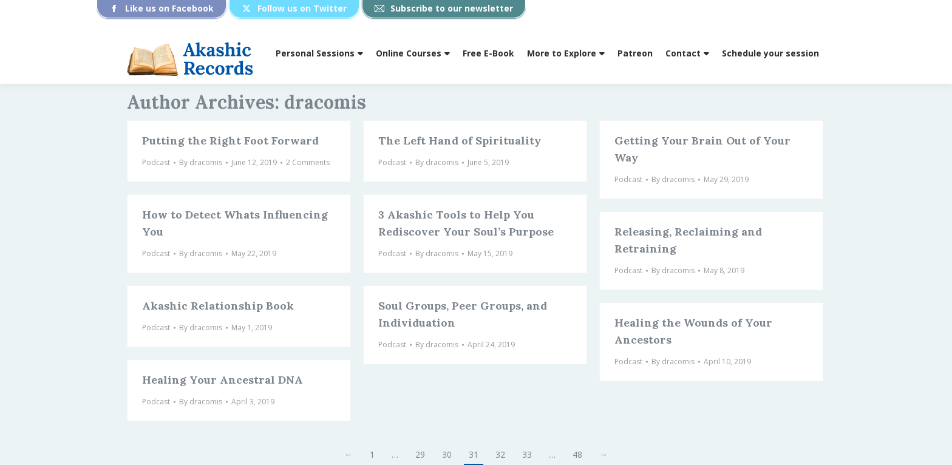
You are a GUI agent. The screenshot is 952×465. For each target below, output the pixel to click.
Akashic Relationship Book (218, 306)
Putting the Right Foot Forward (230, 141)
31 (473, 454)
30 (447, 454)
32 (500, 454)
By (200, 162)
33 (527, 454)
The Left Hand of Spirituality (459, 141)
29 (420, 454)
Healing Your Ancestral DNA (222, 380)
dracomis (325, 102)
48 (577, 454)
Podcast (156, 162)
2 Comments (308, 162)
